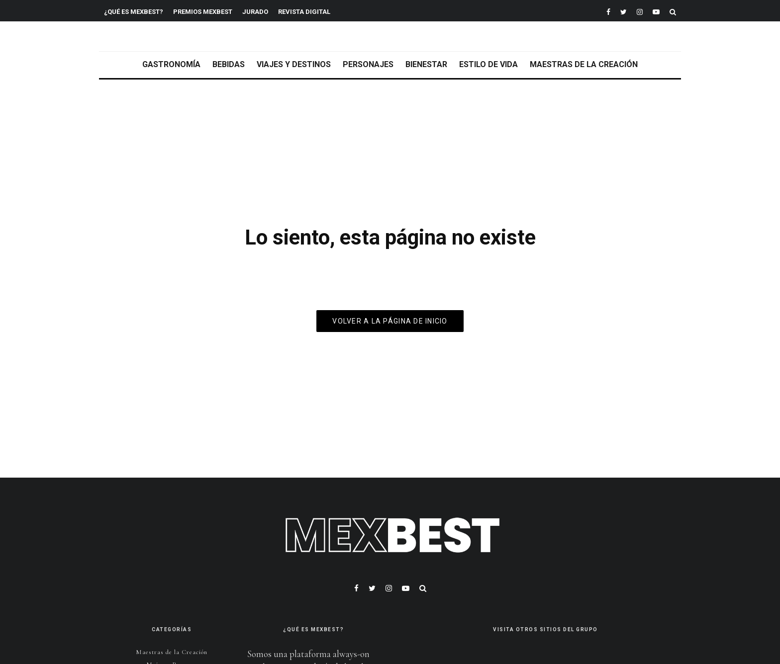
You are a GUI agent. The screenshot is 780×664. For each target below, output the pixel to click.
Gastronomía (171, 64)
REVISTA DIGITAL (304, 11)
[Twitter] (623, 10)
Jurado (255, 11)
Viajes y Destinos (294, 64)
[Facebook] (608, 10)
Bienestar (426, 64)
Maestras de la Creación (584, 64)
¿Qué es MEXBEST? (133, 11)
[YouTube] (656, 10)
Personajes (368, 64)
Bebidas (228, 64)
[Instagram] (640, 10)
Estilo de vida (488, 64)
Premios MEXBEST (202, 11)
